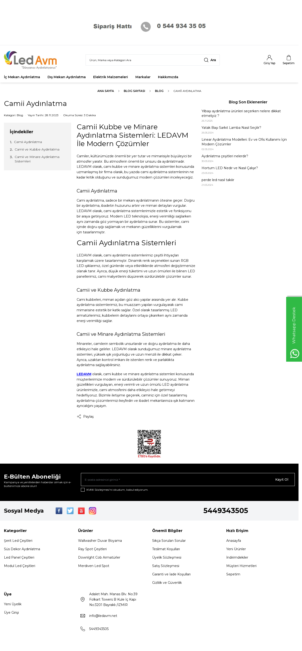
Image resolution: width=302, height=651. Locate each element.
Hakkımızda (168, 77)
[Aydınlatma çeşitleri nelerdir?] (248, 158)
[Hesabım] (269, 60)
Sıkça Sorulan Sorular (169, 541)
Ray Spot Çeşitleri (92, 549)
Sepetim (233, 574)
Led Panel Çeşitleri (19, 557)
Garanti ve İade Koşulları (171, 574)
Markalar (143, 77)
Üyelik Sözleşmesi (166, 557)
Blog (159, 91)
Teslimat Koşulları (166, 549)
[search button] (210, 60)
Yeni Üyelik (12, 604)
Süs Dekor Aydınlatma (22, 549)
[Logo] (32, 60)
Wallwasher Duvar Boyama (100, 541)
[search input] (153, 60)
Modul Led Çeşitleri (19, 566)
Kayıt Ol (281, 479)
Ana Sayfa (105, 91)
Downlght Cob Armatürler (99, 557)
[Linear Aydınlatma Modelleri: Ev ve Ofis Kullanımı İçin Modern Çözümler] (248, 144)
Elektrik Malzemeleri (110, 77)
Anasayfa (233, 541)
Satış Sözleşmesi (165, 566)
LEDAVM (84, 374)
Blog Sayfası (134, 91)
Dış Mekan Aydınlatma (67, 77)
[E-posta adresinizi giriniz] (188, 479)
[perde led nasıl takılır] (248, 182)
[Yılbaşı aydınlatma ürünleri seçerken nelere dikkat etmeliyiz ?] (248, 115)
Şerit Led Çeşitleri (18, 541)
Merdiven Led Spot (93, 566)
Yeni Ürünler (236, 549)
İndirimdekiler (237, 557)
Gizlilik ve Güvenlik (167, 583)
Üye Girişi (11, 612)
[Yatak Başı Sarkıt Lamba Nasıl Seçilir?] (248, 129)
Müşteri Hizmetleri (241, 566)
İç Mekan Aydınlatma (22, 77)
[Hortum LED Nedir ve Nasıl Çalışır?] (248, 170)
